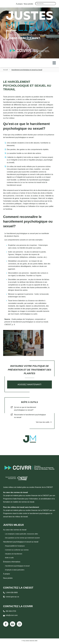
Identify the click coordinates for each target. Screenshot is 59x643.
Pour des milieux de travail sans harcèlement (21, 507)
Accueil (5, 70)
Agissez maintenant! (29, 384)
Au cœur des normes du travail (15, 492)
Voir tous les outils (42, 422)
